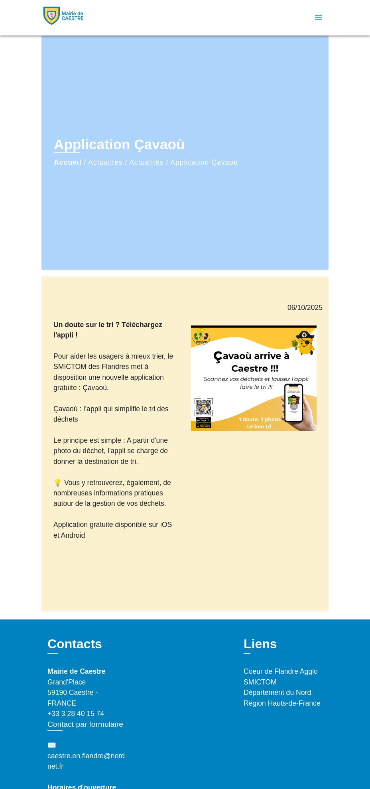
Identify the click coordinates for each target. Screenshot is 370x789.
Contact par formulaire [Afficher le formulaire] (85, 724)
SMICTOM (260, 682)
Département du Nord (277, 692)
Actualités (105, 162)
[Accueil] (91, 18)
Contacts (74, 644)
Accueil (68, 162)
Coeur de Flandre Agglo (281, 671)
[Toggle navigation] (319, 17)
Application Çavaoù (204, 162)
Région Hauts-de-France (282, 703)
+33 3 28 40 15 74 (75, 714)
